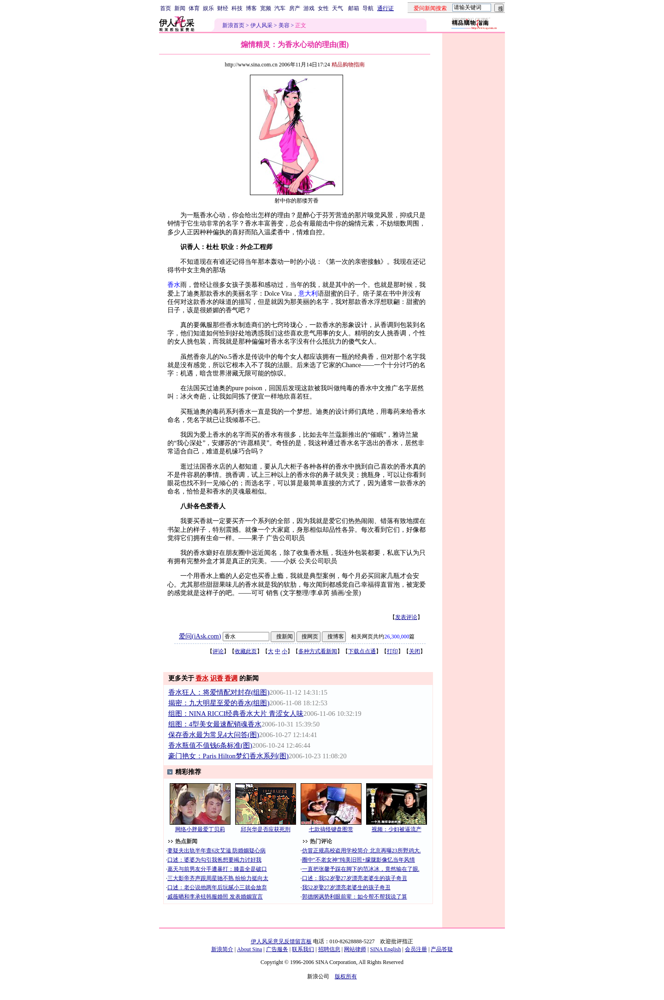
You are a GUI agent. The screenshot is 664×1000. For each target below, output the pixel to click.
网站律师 (355, 949)
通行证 (385, 8)
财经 (222, 8)
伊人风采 (261, 25)
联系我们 (303, 949)
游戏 (308, 8)
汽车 (279, 8)
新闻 (179, 8)
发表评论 (406, 617)
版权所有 (346, 976)
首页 (165, 8)
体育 (194, 8)
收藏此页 (246, 651)
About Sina (249, 949)
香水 (173, 284)
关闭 (414, 651)
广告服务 (277, 949)
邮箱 (353, 8)
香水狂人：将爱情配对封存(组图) (219, 692)
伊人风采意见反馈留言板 (281, 941)
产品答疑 (442, 949)
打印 (392, 651)
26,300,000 (396, 636)
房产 (294, 8)
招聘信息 (329, 949)
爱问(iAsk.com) (200, 636)
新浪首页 (233, 25)
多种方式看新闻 (317, 651)
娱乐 (208, 8)
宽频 (265, 8)
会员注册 (416, 949)
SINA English (385, 949)
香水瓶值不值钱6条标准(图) (210, 745)
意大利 (308, 293)
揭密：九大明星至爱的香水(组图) (219, 703)
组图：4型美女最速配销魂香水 (214, 724)
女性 (323, 8)
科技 (237, 8)
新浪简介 (222, 949)
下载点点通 (362, 651)
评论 (218, 651)
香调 (231, 678)
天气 (337, 8)
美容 (284, 25)
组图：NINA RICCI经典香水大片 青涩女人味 (236, 713)
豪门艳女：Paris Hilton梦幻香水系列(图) (228, 756)
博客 (251, 8)
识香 (216, 678)
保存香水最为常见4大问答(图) (213, 734)
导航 (368, 8)
